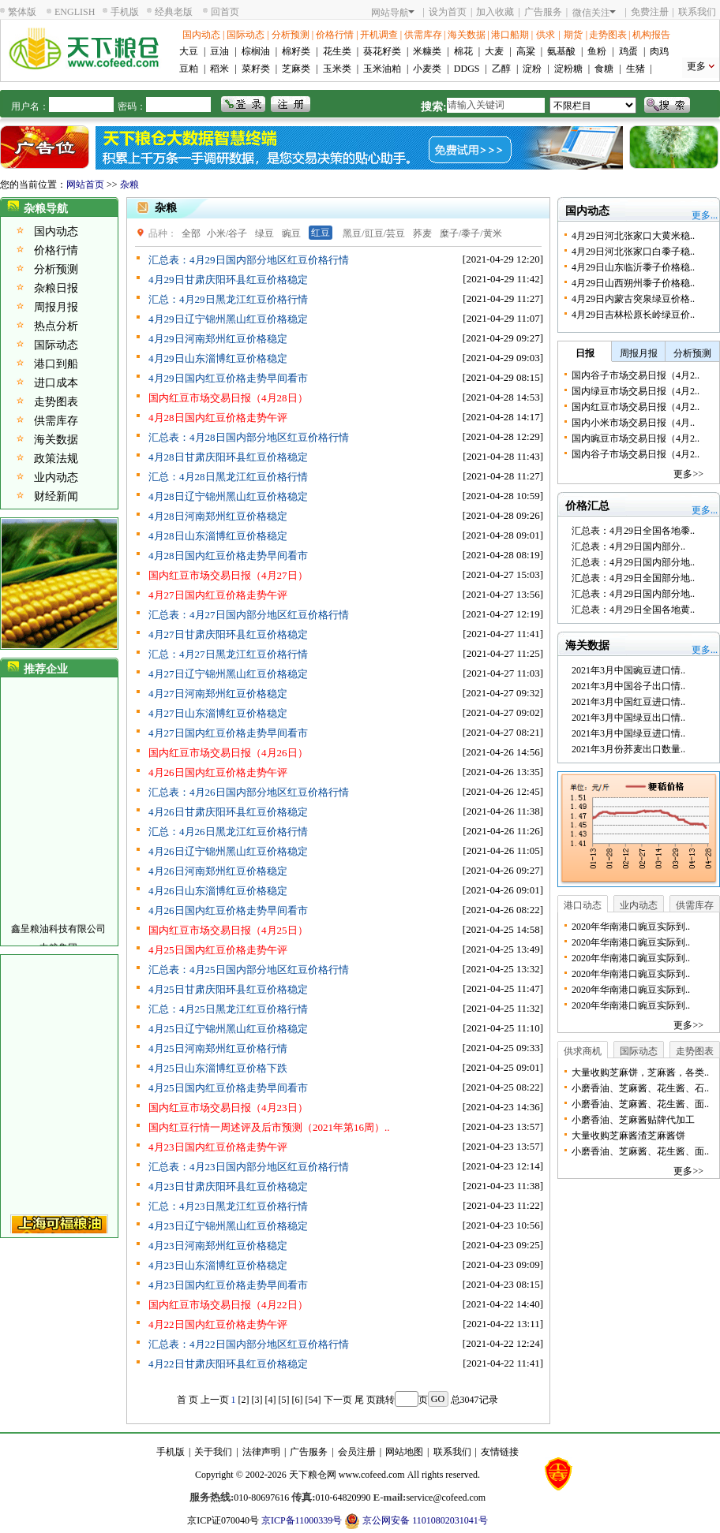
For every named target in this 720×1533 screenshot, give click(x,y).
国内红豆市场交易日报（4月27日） (228, 575)
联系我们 (697, 11)
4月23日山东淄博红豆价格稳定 (217, 1265)
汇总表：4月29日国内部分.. (628, 546)
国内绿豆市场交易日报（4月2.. (635, 391)
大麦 (494, 51)
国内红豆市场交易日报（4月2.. (635, 406)
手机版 (125, 11)
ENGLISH (74, 11)
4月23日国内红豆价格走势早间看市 (228, 1285)
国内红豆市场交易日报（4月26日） (228, 753)
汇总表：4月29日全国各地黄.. (633, 609)
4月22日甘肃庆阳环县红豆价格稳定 (228, 1364)
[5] (284, 1399)
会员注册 (357, 1451)
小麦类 (427, 68)
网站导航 (392, 12)
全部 (191, 233)
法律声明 (261, 1451)
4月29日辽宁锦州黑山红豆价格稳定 (228, 319)
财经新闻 (56, 496)
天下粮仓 (308, 1474)
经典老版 (174, 11)
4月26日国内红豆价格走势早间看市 (228, 910)
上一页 (215, 1399)
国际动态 (245, 34)
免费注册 (650, 11)
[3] (257, 1399)
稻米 (219, 68)
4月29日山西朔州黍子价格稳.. (633, 283)
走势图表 (608, 34)
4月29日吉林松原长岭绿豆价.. (633, 314)
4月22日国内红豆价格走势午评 (217, 1324)
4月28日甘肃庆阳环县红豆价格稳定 (228, 457)
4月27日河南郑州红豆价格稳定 (217, 693)
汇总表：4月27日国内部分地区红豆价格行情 (248, 615)
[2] (243, 1399)
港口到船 (56, 364)
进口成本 (56, 383)
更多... (705, 215)
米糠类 (427, 51)
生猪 (635, 68)
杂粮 (129, 184)
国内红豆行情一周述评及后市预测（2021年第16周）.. (269, 1127)
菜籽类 (256, 68)
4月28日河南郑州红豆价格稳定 (217, 516)
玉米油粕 (382, 68)
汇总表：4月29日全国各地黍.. (633, 530)
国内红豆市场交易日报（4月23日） (228, 1107)
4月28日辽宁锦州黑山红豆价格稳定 (228, 496)
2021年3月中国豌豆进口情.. (628, 670)
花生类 (337, 51)
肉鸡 (659, 51)
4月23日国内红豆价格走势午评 (217, 1147)
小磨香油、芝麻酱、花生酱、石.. (640, 1088)
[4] (270, 1399)
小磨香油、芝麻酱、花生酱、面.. (640, 1104)
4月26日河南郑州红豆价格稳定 (217, 871)
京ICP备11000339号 (301, 1520)
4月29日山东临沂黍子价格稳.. (633, 267)
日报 (585, 353)
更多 (696, 66)
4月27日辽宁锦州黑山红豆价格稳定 (228, 674)
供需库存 (423, 34)
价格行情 (335, 34)
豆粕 (188, 68)
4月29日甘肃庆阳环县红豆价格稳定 (228, 279)
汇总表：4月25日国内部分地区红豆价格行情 (248, 969)
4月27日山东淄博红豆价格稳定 (217, 713)
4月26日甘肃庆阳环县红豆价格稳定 (228, 812)
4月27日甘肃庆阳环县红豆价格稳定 (228, 634)
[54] (313, 1399)
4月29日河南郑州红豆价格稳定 (217, 339)
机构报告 (651, 34)
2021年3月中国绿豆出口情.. (628, 717)
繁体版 (22, 11)
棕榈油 (256, 51)
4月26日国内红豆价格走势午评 (217, 772)
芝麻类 (296, 68)
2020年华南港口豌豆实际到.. (631, 926)
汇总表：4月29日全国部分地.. (633, 578)
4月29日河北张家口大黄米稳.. (633, 235)
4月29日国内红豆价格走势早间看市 (228, 378)
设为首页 (448, 11)
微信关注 (594, 12)
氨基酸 (561, 51)
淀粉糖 (568, 68)
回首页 (225, 11)
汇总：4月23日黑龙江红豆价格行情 (228, 1206)
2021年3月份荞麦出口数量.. (628, 749)
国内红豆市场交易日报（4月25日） (228, 930)
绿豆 (264, 233)
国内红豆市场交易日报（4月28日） (228, 398)
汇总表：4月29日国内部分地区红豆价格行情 (248, 260)
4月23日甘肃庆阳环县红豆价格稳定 (228, 1186)
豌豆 (291, 233)
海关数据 (467, 34)
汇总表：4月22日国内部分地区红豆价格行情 (248, 1344)
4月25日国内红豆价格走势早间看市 (228, 1088)
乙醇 (501, 68)
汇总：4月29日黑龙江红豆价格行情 (228, 299)
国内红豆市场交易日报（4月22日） (228, 1305)
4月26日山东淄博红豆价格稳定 (217, 891)
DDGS (467, 68)
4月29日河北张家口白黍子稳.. (633, 251)
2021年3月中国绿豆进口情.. (628, 733)
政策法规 (56, 458)
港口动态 (583, 905)
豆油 (219, 51)
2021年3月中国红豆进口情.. (628, 701)
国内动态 (201, 34)
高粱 (525, 51)
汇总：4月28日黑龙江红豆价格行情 (228, 477)
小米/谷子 (227, 233)
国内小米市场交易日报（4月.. (633, 422)
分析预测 (290, 34)
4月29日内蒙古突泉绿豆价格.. (633, 298)
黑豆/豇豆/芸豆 (374, 233)
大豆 (188, 51)
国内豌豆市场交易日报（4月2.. (635, 438)
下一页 (338, 1399)
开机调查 (379, 34)
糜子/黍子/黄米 (471, 233)
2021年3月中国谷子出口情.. (628, 686)
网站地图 (404, 1451)
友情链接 (500, 1451)
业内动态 (56, 477)
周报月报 (56, 307)
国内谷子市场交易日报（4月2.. (635, 375)
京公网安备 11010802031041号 (416, 1521)
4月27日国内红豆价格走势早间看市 (228, 733)
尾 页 (365, 1399)
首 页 (187, 1399)
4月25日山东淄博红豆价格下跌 (217, 1068)
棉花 (463, 51)
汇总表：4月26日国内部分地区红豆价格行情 (248, 792)
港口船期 (510, 34)
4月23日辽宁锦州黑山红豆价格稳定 (228, 1226)
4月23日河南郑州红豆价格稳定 (217, 1245)
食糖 (603, 68)
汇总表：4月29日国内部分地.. (633, 562)
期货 (573, 34)
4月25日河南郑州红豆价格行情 (217, 1048)
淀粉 (532, 68)
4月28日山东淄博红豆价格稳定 (217, 536)
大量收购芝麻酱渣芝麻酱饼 (628, 1135)
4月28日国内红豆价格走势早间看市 (228, 555)
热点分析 (56, 326)
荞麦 (422, 233)
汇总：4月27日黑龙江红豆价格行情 (228, 654)
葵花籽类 (382, 51)
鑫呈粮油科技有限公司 (58, 934)
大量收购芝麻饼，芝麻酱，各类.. (640, 1072)
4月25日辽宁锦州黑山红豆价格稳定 (228, 1029)
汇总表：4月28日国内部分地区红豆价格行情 (248, 437)
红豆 (320, 232)
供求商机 (583, 1051)
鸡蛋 (628, 51)
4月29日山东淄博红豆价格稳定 (217, 358)
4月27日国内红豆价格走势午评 (217, 595)
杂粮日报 (56, 288)
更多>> (688, 473)
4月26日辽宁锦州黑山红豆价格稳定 (228, 851)
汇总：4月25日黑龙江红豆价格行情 (228, 1009)
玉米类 (337, 68)
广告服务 (543, 11)
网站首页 (85, 184)
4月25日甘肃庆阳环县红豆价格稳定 (228, 989)
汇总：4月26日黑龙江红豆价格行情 (228, 831)
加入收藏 (495, 11)
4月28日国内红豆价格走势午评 (217, 417)
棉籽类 (296, 51)
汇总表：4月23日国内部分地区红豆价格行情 (248, 1167)
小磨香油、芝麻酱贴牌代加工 (633, 1119)
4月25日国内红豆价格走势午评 (217, 950)
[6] (297, 1399)
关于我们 (213, 1451)
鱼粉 (596, 51)
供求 (545, 34)
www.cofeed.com (372, 1474)
